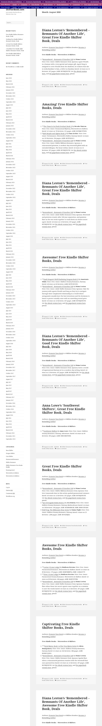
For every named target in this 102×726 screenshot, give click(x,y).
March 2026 (9, 84)
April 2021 (9, 248)
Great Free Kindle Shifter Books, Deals (62, 468)
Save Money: (5, 4)
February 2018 (10, 361)
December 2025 (10, 93)
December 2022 (10, 188)
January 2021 (10, 257)
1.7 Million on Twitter (78, 2)
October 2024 (10, 135)
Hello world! (20, 67)
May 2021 (9, 245)
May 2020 (9, 281)
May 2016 (9, 424)
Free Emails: (5, 7)
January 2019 (10, 329)
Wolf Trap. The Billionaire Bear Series (55, 510)
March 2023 (9, 179)
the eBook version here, (63, 224)
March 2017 (9, 394)
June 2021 (9, 242)
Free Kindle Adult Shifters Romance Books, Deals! (13, 54)
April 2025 (9, 117)
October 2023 (10, 170)
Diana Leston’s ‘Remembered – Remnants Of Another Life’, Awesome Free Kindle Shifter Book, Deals (66, 703)
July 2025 (8, 108)
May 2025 (9, 114)
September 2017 (10, 376)
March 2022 (9, 215)
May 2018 (9, 352)
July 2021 (8, 239)
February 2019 (10, 326)
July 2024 (8, 144)
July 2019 (8, 311)
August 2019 (9, 308)
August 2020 (9, 272)
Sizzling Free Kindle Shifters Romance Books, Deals (14, 40)
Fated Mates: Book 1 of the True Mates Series (60, 646)
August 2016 (9, 415)
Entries (9, 490)
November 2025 (10, 96)
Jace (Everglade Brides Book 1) (53, 503)
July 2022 (8, 203)
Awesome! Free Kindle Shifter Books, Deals (65, 259)
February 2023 (10, 182)
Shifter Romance (11, 462)
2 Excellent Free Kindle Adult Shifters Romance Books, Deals (15, 49)
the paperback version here (59, 74)
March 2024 (9, 156)
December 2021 (10, 224)
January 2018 (10, 364)
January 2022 (10, 221)
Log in (8, 487)
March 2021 (9, 251)
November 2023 (10, 167)
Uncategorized (10, 470)
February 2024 (10, 159)
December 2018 (10, 331)
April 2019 (9, 320)
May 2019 (9, 317)
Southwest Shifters (50, 431)
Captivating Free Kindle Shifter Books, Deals (61, 626)
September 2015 (10, 439)
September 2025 (10, 102)
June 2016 (9, 421)
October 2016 (10, 409)
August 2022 (9, 200)
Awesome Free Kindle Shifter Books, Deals (65, 547)
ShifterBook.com (15, 9)
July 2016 (8, 418)
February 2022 (10, 218)
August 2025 (9, 105)
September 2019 (10, 305)
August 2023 (9, 176)
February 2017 (10, 397)
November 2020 (10, 263)
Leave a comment (61, 86)
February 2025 (10, 123)
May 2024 (9, 150)
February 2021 (10, 254)
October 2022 (10, 194)
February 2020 (10, 290)
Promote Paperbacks (33, 2)
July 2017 (8, 382)
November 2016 (10, 406)
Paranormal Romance (12, 459)
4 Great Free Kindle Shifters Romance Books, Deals (14, 45)
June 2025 (9, 111)
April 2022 (9, 212)
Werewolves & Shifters (12, 476)
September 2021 (10, 233)
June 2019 (9, 314)
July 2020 (8, 275)
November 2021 (10, 227)
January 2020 (10, 293)
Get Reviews (94, 2)
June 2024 (9, 147)
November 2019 (10, 299)
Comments (10, 493)
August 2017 (9, 379)
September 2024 (10, 138)
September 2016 (10, 412)
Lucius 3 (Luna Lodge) (52, 567)
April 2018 (9, 355)
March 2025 (9, 120)
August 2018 (9, 343)
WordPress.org (10, 496)
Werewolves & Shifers (12, 473)
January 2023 (10, 185)
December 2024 (10, 129)
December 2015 (10, 436)
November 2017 (10, 370)
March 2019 (9, 323)
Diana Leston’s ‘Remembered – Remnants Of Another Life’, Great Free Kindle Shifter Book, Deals (66, 35)
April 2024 (9, 153)
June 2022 (9, 206)
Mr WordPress (10, 67)
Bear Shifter (9, 450)
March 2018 (9, 358)
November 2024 (10, 132)
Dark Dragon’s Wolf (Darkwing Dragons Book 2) (61, 279)
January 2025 (10, 126)
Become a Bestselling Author (55, 2)
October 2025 (10, 99)
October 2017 (10, 373)
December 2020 (10, 260)
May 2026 (9, 81)
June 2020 (9, 278)
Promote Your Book (56, 47)
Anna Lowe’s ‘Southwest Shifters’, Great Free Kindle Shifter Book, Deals (63, 409)
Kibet (57, 85)
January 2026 (10, 90)
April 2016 (9, 427)
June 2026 (9, 78)
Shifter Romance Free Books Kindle (72, 85)
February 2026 (10, 87)
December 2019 (10, 296)
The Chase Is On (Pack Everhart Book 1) (58, 126)
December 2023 (10, 164)
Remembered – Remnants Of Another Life (58, 59)
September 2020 (10, 269)
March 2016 (9, 430)
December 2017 (10, 367)
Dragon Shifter (10, 453)
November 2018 (10, 334)
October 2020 (10, 266)
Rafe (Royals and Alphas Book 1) (54, 133)
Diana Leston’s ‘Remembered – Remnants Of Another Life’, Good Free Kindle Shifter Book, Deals (66, 341)
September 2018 (10, 340)
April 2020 (9, 284)
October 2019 (10, 302)
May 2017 (9, 388)
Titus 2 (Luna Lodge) (51, 574)
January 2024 (10, 162)
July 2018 (8, 346)
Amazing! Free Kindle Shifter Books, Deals (65, 106)
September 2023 (10, 173)
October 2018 (10, 337)
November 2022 (10, 191)
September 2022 (10, 197)
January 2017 (10, 400)
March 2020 (9, 287)
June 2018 (9, 349)
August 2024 (9, 141)
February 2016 (10, 433)
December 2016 (10, 403)
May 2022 (9, 209)
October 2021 (10, 230)
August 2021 (9, 236)
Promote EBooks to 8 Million (11, 2)
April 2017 (9, 391)
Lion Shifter (9, 456)
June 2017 (9, 385)
